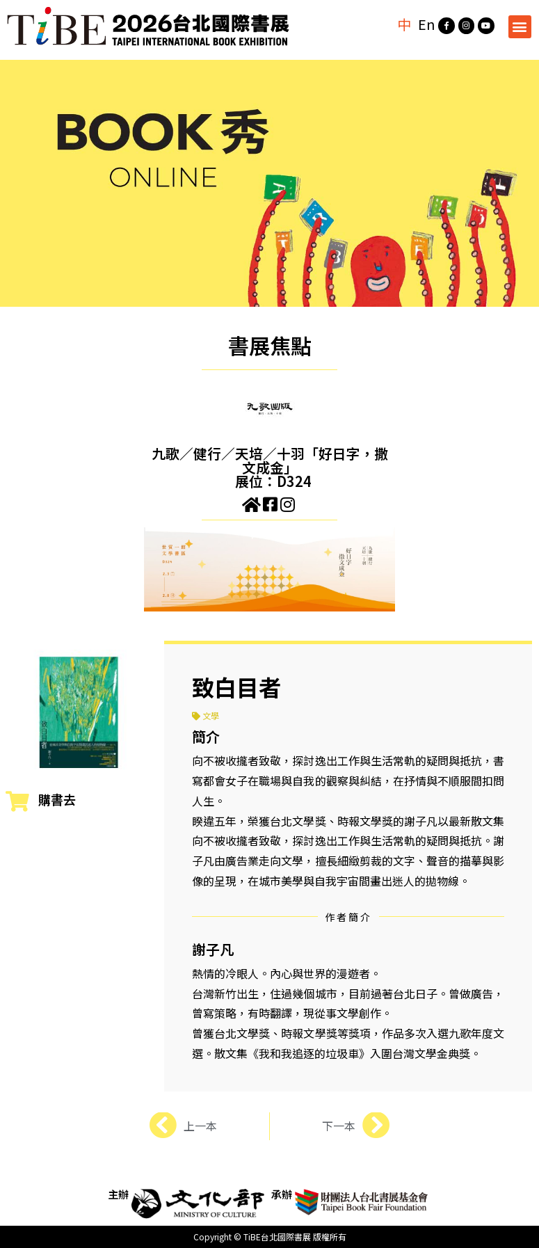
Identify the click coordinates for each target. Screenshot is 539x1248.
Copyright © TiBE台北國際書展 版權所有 (269, 1236)
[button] (519, 26)
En (425, 24)
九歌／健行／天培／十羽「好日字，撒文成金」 (270, 460)
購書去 (57, 799)
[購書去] (17, 801)
